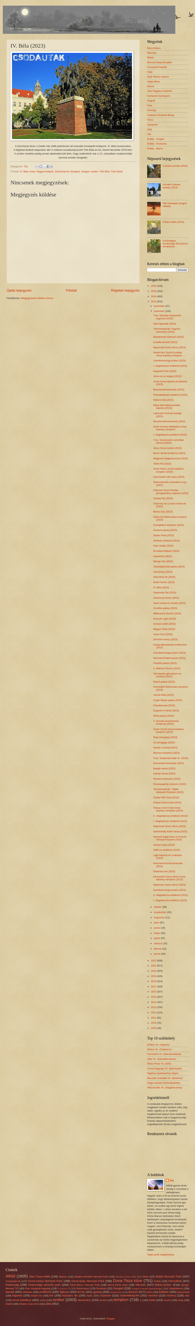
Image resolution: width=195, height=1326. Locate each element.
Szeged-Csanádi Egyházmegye (147, 1288)
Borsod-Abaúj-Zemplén (159, 62)
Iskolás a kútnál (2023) (165, 747)
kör (51, 1295)
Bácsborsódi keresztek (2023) (169, 421)
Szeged (85, 171)
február (158, 948)
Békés (150, 57)
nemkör (153, 1295)
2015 (154, 996)
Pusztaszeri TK (64, 1289)
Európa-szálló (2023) (164, 623)
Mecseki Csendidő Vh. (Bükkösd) (165, 1078)
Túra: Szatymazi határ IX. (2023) (170, 758)
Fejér (150, 72)
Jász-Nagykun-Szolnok (159, 91)
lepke (89, 1295)
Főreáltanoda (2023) (164, 705)
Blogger (110, 1318)
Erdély (157, 1281)
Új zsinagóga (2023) (164, 742)
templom (121, 1299)
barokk (10, 1291)
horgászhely (116, 1292)
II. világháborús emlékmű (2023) (170, 815)
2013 (154, 1007)
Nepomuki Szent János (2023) (169, 347)
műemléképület (129, 1295)
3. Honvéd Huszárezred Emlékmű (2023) (165, 722)
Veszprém (152, 124)
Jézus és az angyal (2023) (167, 376)
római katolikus (21, 1300)
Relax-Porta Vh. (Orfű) (159, 1063)
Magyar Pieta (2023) (164, 629)
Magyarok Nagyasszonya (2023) (170, 458)
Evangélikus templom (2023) (168, 525)
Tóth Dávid (116, 171)
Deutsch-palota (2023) (165, 530)
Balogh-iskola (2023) (164, 768)
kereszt (133, 1291)
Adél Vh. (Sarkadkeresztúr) (161, 1059)
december (159, 306)
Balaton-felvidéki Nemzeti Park (91, 1276)
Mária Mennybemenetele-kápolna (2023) (167, 406)
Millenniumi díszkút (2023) (167, 613)
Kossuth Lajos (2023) (164, 618)
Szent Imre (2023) (162, 634)
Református (82, 1288)
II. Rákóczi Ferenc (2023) (166, 668)
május (157, 933)
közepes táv (70, 1295)
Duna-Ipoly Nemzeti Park (87, 1281)
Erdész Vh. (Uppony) (158, 1044)
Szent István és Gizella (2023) (169, 603)
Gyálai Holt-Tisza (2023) (166, 797)
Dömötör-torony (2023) (165, 639)
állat (48, 1303)
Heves (150, 86)
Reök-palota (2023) (163, 715)
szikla (43, 1300)
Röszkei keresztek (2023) (166, 778)
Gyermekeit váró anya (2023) (168, 476)
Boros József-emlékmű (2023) (169, 453)
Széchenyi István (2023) (166, 597)
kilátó (149, 1292)
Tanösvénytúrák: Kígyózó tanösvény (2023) (166, 330)
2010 (154, 1022)
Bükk (145, 1276)
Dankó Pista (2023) (163, 535)
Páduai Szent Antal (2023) (167, 802)
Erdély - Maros (155, 148)
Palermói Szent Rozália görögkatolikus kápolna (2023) (170, 491)
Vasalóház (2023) (162, 556)
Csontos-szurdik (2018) (175, 165)
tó (141, 1300)
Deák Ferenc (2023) (164, 582)
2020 (154, 970)
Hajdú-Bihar (153, 81)
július (157, 922)
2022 (154, 960)
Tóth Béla (104, 171)
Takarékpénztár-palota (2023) (169, 566)
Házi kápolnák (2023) (164, 323)
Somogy (151, 110)
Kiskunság (12, 1284)
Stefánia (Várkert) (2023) (166, 540)
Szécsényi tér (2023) (164, 577)
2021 (154, 965)
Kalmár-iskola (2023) (164, 773)
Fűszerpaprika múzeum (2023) (169, 784)
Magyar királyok (45, 171)
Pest (149, 105)
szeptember (160, 912)
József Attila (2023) (163, 694)
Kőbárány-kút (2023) (164, 871)
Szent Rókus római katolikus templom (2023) (168, 470)
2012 (154, 1012)
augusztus (159, 917)
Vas (149, 134)
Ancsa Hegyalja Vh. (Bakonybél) (164, 1068)
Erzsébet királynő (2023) (166, 551)
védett (9, 1303)
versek (167, 1300)
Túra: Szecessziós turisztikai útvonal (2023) (168, 441)
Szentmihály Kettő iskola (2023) (170, 831)
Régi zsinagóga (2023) (165, 737)
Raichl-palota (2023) (164, 681)
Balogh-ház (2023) (163, 561)
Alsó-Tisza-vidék (39, 1276)
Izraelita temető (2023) (165, 342)
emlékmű (45, 1291)
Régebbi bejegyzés (125, 290)
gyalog (97, 1291)
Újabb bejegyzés (19, 290)
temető (103, 1300)
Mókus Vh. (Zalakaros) (159, 1049)
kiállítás (164, 1291)
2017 (154, 986)
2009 (154, 1028)
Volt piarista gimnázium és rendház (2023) (167, 675)
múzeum (105, 1295)
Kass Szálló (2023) (163, 545)
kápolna (17, 1295)
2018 (154, 981)
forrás (81, 1291)
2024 (154, 296)
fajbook (64, 1291)
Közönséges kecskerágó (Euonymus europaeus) (175, 243)
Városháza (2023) (162, 571)
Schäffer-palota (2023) (165, 608)
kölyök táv (36, 1295)
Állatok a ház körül (29, 1303)
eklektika (27, 1292)
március (158, 943)
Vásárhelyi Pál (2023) (164, 592)
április (157, 938)
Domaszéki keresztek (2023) (168, 763)
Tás (172, 1180)
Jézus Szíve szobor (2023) (167, 448)
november (159, 311)
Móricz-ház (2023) (163, 511)
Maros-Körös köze (118, 1284)
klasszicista (183, 1292)
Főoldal (71, 290)
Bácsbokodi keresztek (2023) (168, 389)
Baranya (151, 52)
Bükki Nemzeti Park (169, 1276)
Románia (101, 1288)
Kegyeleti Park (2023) (164, 371)
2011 (154, 1017)
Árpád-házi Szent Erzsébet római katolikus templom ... (169, 354)
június (157, 927)
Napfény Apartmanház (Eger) (162, 1073)
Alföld (10, 1276)
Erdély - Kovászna (157, 143)
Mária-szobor (163, 1284)
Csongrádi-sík (13, 1281)
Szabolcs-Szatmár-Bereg (160, 115)
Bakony (63, 1276)
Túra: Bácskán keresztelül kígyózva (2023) (167, 317)
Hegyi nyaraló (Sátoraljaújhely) (163, 1082)
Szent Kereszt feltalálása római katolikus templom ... (169, 428)
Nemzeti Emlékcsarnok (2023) (169, 658)
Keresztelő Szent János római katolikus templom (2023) (169, 878)
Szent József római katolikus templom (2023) (168, 730)
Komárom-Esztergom (158, 95)
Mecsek (141, 1284)
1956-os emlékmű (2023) (166, 850)
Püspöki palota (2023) (165, 663)
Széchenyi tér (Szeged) (67, 171)
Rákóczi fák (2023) (163, 399)
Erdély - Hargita (155, 139)
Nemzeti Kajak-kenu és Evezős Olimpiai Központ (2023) (170, 838)
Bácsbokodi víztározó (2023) (168, 336)
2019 (154, 976)
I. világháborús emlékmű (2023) (170, 365)
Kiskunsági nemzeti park (44, 1284)
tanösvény (84, 1300)
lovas (32, 171)
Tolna (150, 119)
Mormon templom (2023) (166, 752)
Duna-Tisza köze (127, 1280)
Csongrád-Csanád (157, 67)
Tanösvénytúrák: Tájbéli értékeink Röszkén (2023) (168, 790)
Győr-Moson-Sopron (158, 76)
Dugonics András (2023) (166, 710)
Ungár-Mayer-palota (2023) (167, 700)
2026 (154, 285)
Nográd (151, 100)
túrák (152, 1300)
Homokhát (175, 1281)
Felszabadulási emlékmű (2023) (170, 394)
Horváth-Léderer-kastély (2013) (172, 186)
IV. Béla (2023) (161, 587)
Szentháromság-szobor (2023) (169, 360)
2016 (154, 991)
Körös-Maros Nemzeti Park (85, 1284)
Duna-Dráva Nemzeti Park (45, 1281)
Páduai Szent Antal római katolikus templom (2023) (168, 809)
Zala (149, 129)
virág (180, 1300)
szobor (94, 171)
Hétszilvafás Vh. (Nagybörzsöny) (164, 1087)
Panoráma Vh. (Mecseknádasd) (164, 1054)
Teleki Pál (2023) (162, 463)
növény (171, 1295)
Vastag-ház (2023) (163, 498)
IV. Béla (24, 171)
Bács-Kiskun (154, 48)
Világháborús (176, 1288)
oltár (187, 1295)
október (158, 907)
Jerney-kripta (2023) (164, 844)
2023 (154, 301)
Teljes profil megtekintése (160, 1254)
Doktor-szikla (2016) (173, 221)
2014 (154, 1002)
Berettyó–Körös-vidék (126, 1277)
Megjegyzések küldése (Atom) (37, 298)
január (157, 953)
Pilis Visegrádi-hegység (37, 1288)
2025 (154, 291)
